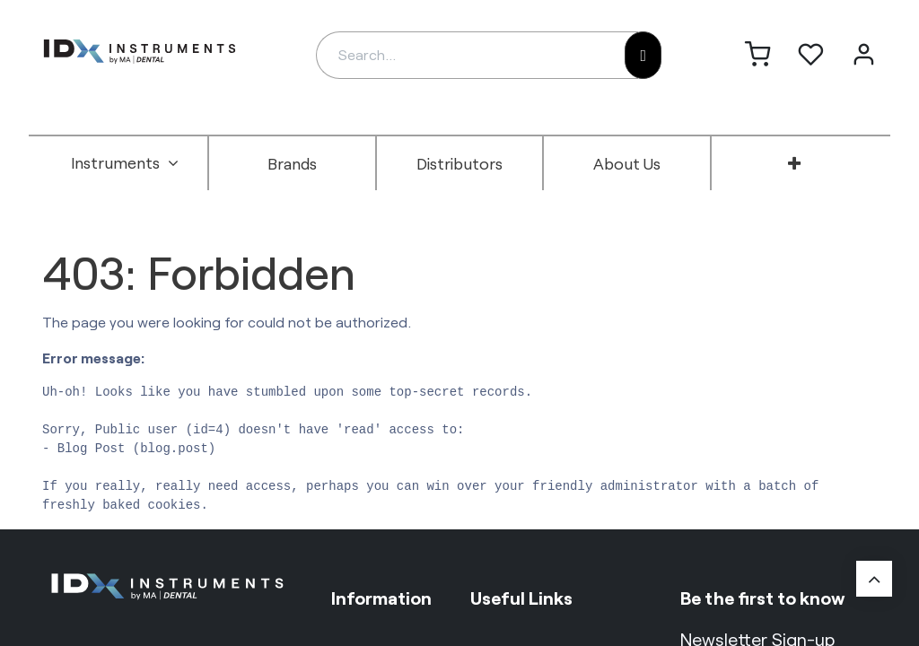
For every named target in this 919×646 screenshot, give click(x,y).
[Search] (643, 55)
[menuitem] (125, 163)
